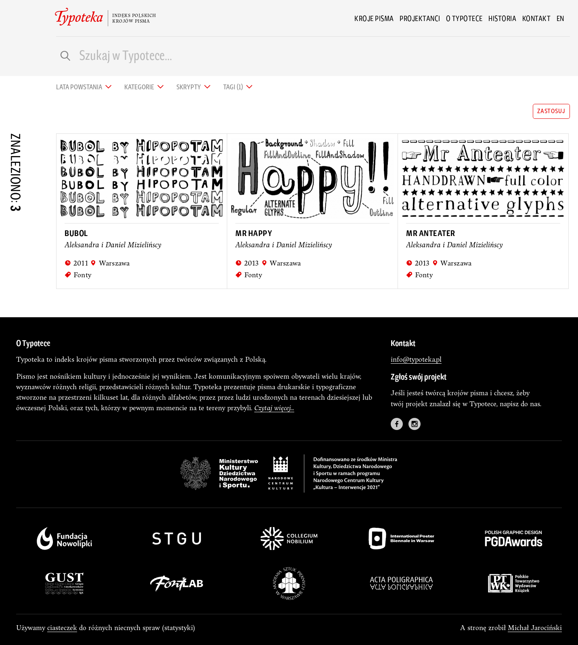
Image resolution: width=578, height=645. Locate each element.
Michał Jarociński (535, 627)
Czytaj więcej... (274, 407)
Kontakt (536, 18)
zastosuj (551, 110)
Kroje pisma (374, 18)
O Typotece (464, 18)
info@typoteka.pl (416, 359)
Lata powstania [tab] (79, 86)
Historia (502, 18)
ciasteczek (62, 627)
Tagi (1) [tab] (233, 86)
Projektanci (420, 18)
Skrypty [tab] (189, 86)
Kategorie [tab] (139, 86)
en (560, 18)
